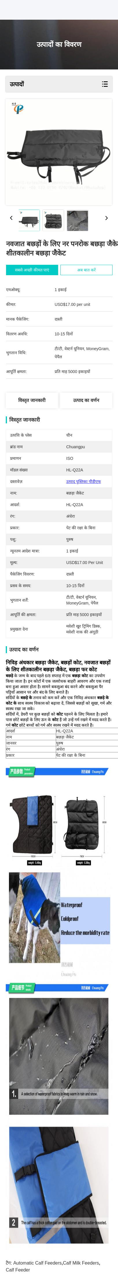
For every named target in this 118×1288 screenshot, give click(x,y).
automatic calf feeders (37, 1263)
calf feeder (18, 1269)
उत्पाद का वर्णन (86, 400)
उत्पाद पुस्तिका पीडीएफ (83, 481)
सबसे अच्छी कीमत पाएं (35, 270)
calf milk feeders (81, 1263)
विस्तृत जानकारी (31, 400)
